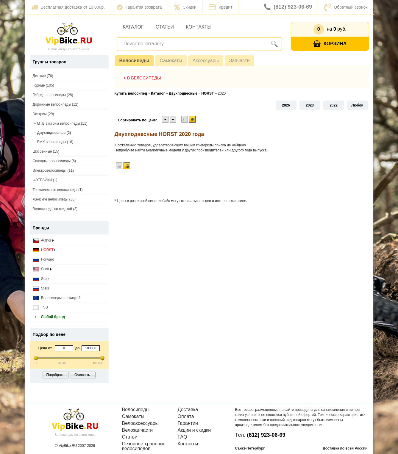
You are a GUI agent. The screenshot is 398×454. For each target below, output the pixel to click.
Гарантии (188, 423)
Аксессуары (206, 60)
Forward (43, 259)
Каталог (133, 26)
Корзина (330, 43)
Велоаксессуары (140, 423)
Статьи (165, 26)
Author (43, 240)
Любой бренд (49, 317)
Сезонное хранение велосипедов (144, 446)
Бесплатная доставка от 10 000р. (68, 7)
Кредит (220, 7)
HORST (44, 250)
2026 (286, 105)
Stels (41, 288)
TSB (40, 307)
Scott (42, 269)
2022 (334, 105)
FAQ (182, 437)
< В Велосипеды (142, 78)
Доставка (188, 409)
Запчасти (239, 60)
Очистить (82, 375)
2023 (310, 105)
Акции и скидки (194, 430)
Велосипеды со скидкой (57, 298)
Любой (357, 105)
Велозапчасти (137, 430)
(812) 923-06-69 (288, 7)
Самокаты (171, 60)
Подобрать (55, 375)
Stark (41, 279)
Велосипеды (134, 60)
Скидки (185, 7)
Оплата (186, 416)
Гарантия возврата (139, 7)
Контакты (198, 26)
